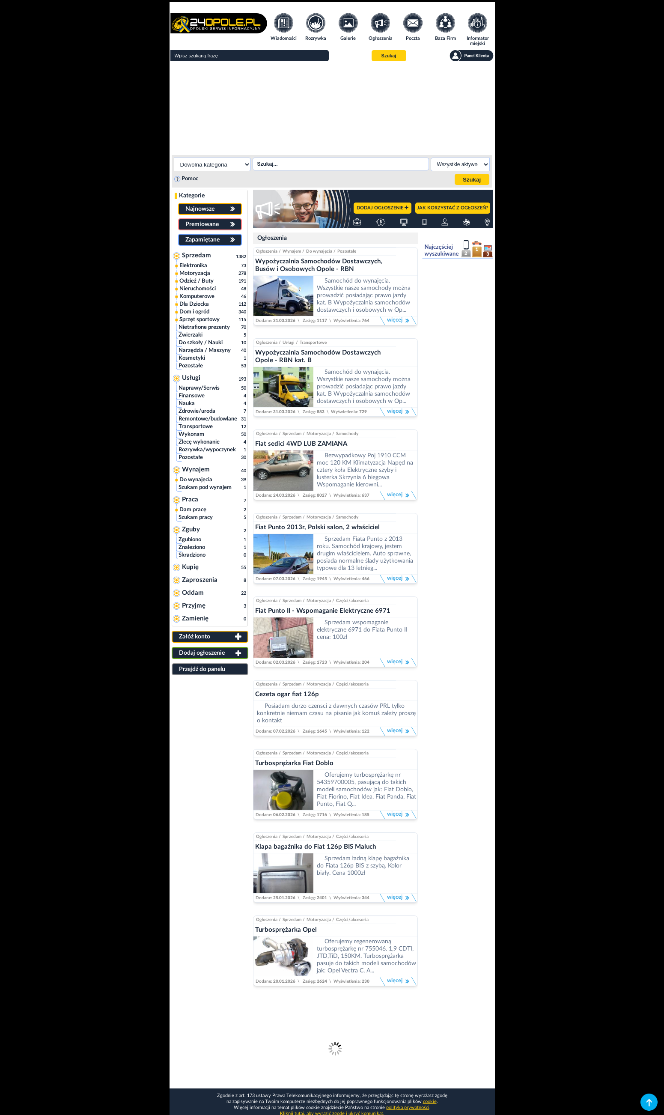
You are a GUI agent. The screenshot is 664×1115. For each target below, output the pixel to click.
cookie (430, 1101)
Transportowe (313, 342)
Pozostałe (346, 251)
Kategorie (192, 196)
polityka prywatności (407, 1107)
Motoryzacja (319, 434)
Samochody (347, 434)
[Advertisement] (332, 107)
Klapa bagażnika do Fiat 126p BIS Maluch (315, 847)
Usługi (289, 342)
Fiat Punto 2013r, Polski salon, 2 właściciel (317, 527)
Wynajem (292, 251)
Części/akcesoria (352, 601)
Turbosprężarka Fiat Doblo (294, 763)
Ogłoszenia (272, 238)
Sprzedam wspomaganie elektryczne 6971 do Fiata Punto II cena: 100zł (362, 630)
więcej (398, 320)
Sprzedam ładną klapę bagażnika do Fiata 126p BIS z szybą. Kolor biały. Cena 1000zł (363, 866)
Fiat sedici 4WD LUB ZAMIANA (301, 444)
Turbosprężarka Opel (286, 930)
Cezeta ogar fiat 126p (287, 694)
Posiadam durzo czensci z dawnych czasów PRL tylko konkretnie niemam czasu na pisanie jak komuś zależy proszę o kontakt (336, 713)
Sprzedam (292, 434)
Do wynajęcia (319, 251)
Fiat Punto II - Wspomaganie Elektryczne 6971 (322, 611)
